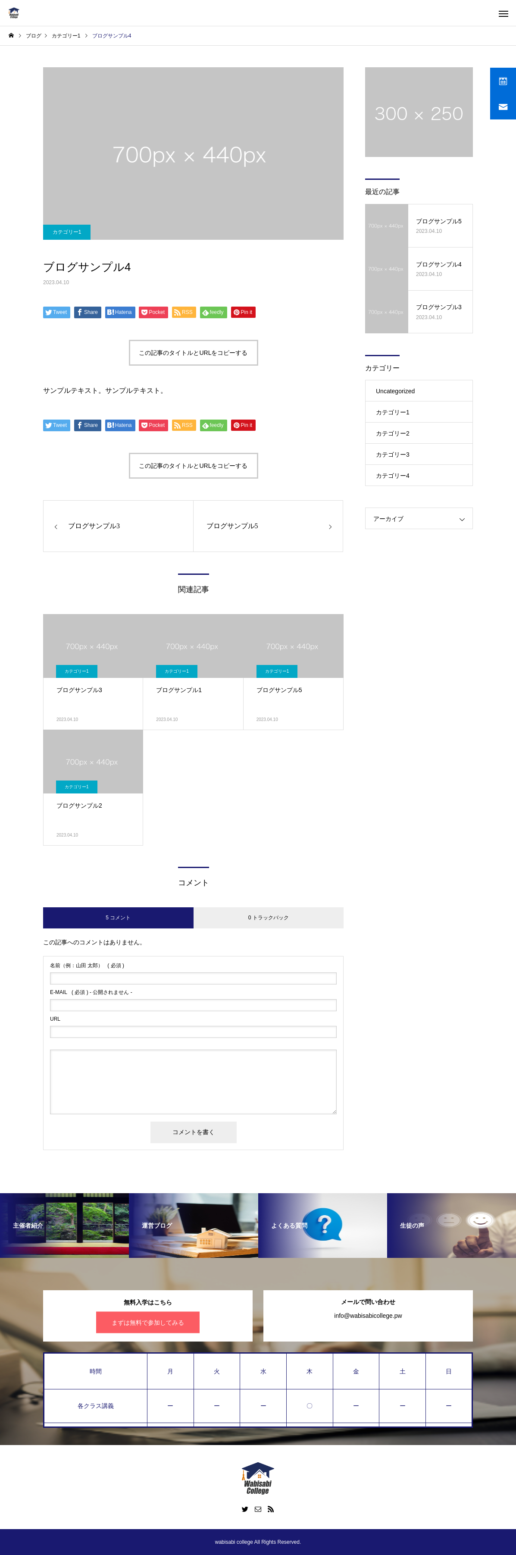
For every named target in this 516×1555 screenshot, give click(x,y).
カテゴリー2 (393, 433)
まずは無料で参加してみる (148, 1322)
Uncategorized (395, 391)
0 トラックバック (268, 918)
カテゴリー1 (67, 232)
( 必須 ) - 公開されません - (91, 992)
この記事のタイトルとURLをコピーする (193, 352)
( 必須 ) (87, 965)
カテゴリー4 (393, 475)
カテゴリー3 (393, 454)
